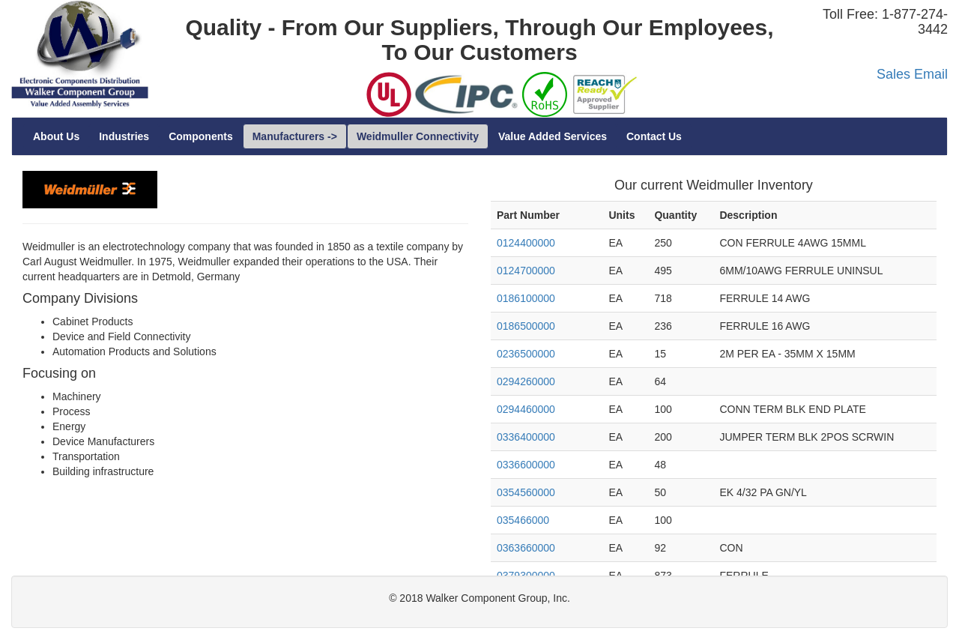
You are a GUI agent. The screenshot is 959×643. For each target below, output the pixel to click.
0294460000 (526, 409)
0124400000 (526, 243)
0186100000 (526, 298)
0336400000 (526, 437)
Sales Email (912, 74)
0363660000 (526, 548)
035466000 (523, 520)
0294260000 (526, 381)
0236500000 (526, 354)
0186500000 (526, 326)
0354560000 (526, 492)
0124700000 (526, 271)
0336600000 (526, 465)
